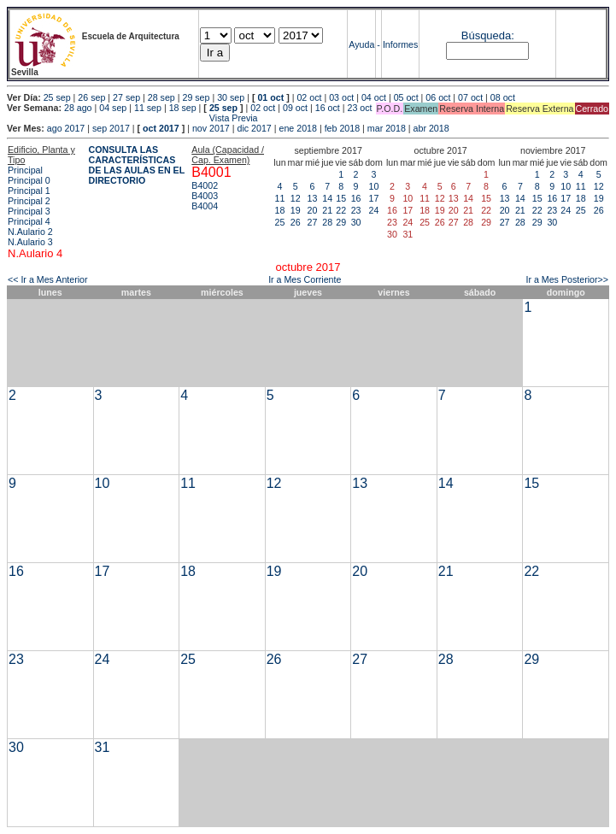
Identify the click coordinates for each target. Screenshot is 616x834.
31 (102, 747)
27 (313, 222)
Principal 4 (29, 221)
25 (280, 222)
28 (327, 222)
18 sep (183, 108)
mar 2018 (386, 128)
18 (280, 210)
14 (327, 198)
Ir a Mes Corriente (304, 279)
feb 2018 (342, 128)
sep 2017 (111, 128)
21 (327, 210)
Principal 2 (29, 201)
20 (313, 210)
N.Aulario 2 (30, 231)
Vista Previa (132, 118)
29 (341, 222)
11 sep (147, 108)
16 (356, 198)
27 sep (126, 97)
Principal (25, 170)
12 (295, 198)
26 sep (91, 97)
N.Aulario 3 (30, 242)
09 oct (295, 108)
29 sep (195, 97)
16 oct (327, 108)
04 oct (373, 97)
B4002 (204, 185)
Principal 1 (29, 190)
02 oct (308, 97)
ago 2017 (66, 128)
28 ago (78, 108)
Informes (400, 44)
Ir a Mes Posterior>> (566, 279)
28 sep (161, 97)
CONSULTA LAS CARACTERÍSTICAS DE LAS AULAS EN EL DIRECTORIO (137, 164)
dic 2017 (254, 128)
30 (356, 222)
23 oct (359, 108)
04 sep (112, 108)
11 (280, 198)
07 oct (470, 97)
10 (374, 186)
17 (374, 198)
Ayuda (361, 44)
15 (341, 198)
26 (295, 222)
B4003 (204, 196)
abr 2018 (431, 128)
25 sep (57, 97)
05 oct (406, 97)
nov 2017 (211, 128)
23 (356, 210)
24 (374, 210)
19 (295, 210)
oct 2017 (161, 128)
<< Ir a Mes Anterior (48, 279)
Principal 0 (29, 180)
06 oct (437, 97)
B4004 (204, 206)
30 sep (230, 97)
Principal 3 (29, 211)
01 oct (270, 97)
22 (341, 210)
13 (313, 198)
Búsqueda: (487, 35)
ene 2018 (297, 128)
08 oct (502, 97)
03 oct (341, 97)
